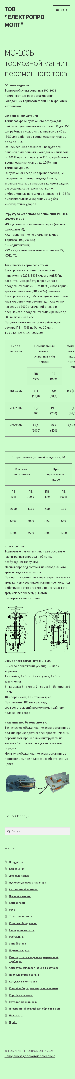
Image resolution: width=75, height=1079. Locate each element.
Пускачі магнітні (20, 896)
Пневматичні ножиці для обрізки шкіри (34, 1008)
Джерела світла (19, 875)
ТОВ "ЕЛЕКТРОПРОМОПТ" (24, 17)
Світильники (17, 869)
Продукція (16, 862)
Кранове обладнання (23, 923)
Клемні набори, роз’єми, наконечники (33, 988)
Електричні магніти (21, 930)
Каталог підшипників (23, 1002)
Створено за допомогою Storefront (30, 1056)
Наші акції (15, 1015)
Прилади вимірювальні (24, 974)
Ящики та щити (19, 950)
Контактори (17, 903)
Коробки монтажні (21, 995)
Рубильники (16, 936)
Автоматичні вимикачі (23, 889)
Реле (12, 909)
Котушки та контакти (23, 981)
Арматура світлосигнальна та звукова (34, 968)
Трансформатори (20, 916)
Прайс (13, 1022)
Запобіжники (17, 943)
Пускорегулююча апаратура (27, 882)
